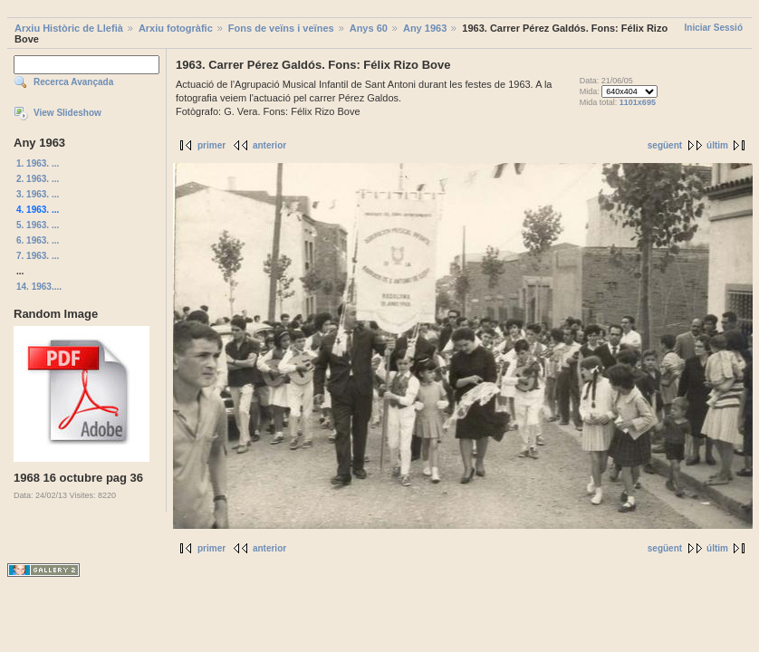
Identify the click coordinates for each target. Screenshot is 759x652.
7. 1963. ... (37, 256)
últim (717, 145)
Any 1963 (425, 28)
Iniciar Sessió (714, 28)
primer (211, 145)
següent (665, 145)
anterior (269, 145)
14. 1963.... (39, 287)
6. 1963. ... (37, 240)
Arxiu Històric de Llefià (68, 28)
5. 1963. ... (37, 225)
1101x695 (638, 102)
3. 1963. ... (37, 194)
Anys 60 (369, 28)
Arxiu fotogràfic (176, 28)
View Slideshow (67, 113)
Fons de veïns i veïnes (281, 28)
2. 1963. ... (37, 179)
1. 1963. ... (37, 163)
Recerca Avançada (73, 82)
